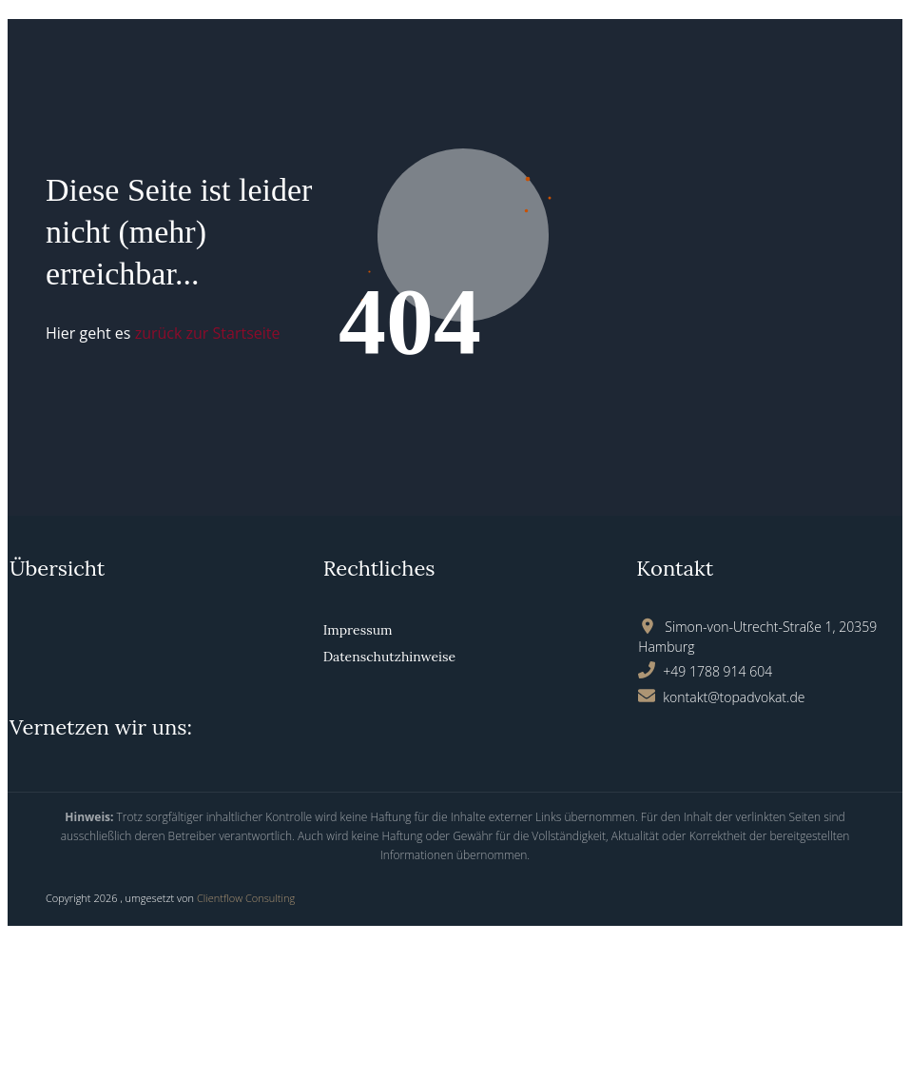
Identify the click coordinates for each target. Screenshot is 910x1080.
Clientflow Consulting (246, 898)
